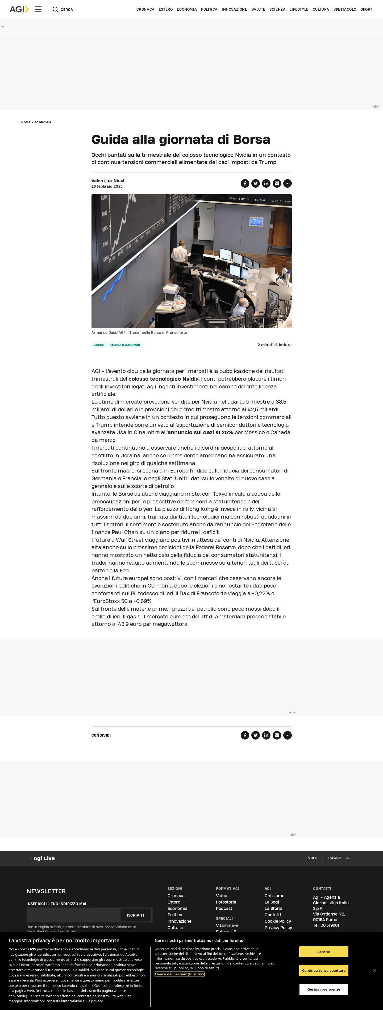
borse (99, 345)
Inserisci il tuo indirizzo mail (58, 903)
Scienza (277, 9)
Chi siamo (274, 895)
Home (26, 122)
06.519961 (329, 925)
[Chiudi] (374, 970)
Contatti (273, 914)
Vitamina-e (227, 925)
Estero (166, 9)
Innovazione (234, 9)
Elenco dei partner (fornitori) (180, 974)
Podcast (224, 908)
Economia (187, 9)
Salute (258, 9)
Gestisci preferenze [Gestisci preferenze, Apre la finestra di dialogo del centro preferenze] (323, 989)
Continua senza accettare (323, 970)
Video (221, 895)
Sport (366, 9)
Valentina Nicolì (108, 181)
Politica (209, 9)
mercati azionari (125, 345)
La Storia (273, 908)
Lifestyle (299, 9)
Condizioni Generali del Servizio (53, 932)
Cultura (321, 9)
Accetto (323, 951)
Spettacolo (345, 9)
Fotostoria (226, 902)
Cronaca (145, 9)
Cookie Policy (278, 921)
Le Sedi (272, 902)
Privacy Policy (278, 927)
